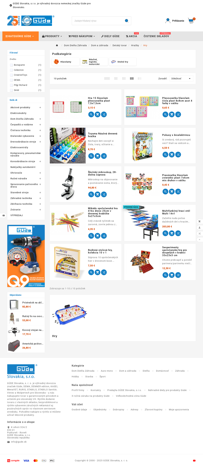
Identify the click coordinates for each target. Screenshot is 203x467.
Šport (103, 376)
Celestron (27, 70)
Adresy (134, 409)
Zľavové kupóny (154, 409)
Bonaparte (27, 65)
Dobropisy (118, 409)
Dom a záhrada (127, 371)
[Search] (97, 21)
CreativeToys (27, 75)
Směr (27, 90)
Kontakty (96, 390)
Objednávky (100, 409)
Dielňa (146, 371)
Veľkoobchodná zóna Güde (131, 396)
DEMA (27, 80)
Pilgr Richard (27, 85)
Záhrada (180, 371)
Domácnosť (162, 371)
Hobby (75, 376)
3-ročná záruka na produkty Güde (91, 396)
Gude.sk (13, 100)
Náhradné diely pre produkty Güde (167, 390)
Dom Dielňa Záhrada (83, 371)
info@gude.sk (19, 442)
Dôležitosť (181, 78)
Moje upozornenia (179, 409)
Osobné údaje (79, 409)
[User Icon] (174, 20)
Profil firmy (78, 390)
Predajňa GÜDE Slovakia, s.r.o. (124, 390)
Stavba (89, 376)
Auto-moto (107, 371)
